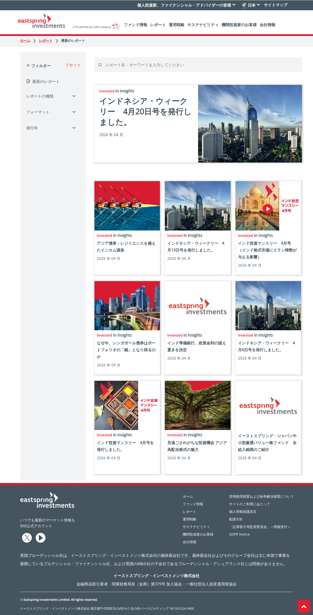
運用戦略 (176, 24)
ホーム (28, 40)
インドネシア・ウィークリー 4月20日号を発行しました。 (145, 111)
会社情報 (267, 24)
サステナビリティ (203, 24)
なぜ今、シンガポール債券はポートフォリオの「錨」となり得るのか (126, 349)
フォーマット (38, 112)
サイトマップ (275, 4)
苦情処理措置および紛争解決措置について (261, 496)
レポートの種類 (40, 96)
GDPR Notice (239, 534)
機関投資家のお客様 (239, 24)
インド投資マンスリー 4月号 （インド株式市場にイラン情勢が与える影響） (267, 250)
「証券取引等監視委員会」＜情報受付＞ (260, 526)
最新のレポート (73, 40)
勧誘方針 (236, 519)
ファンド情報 (135, 24)
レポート (158, 24)
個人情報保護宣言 (243, 511)
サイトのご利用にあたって (249, 504)
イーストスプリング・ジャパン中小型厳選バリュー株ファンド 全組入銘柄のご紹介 (267, 442)
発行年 (32, 128)
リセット (73, 64)
